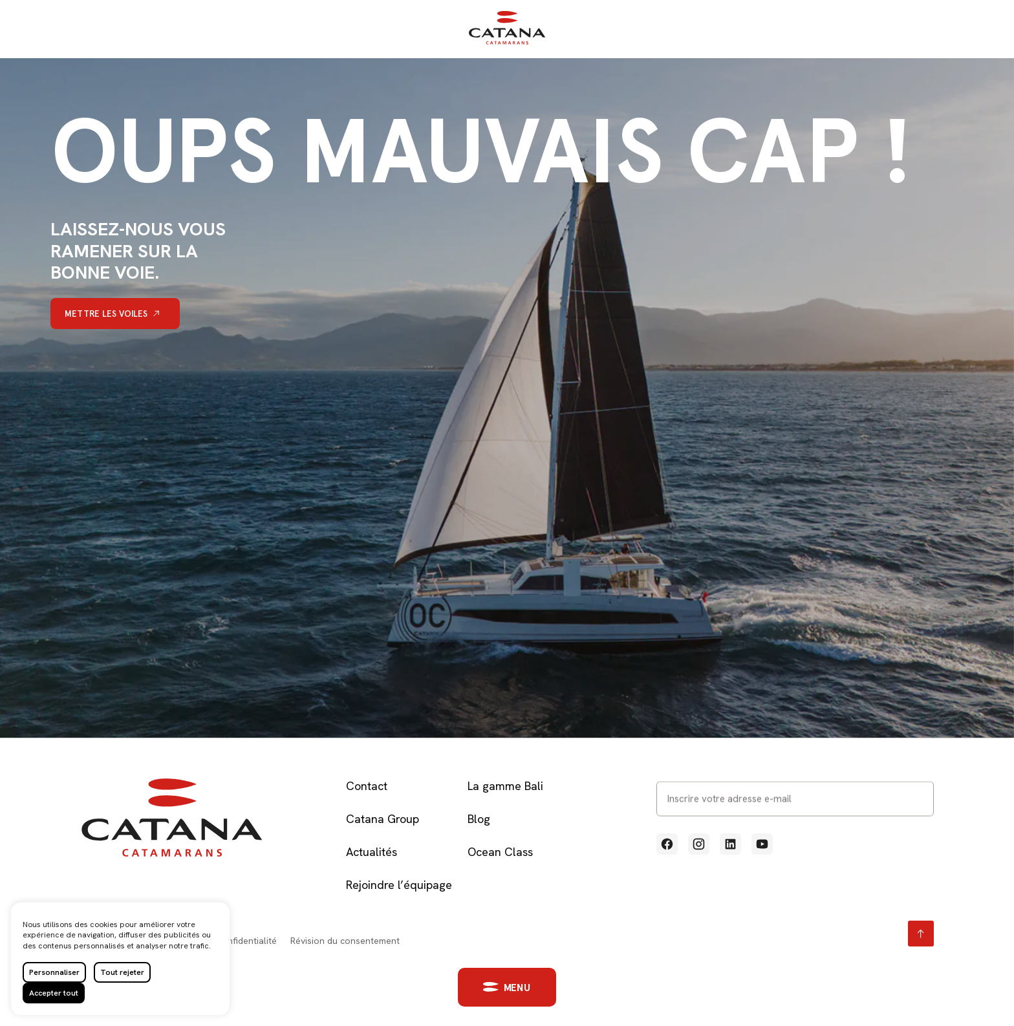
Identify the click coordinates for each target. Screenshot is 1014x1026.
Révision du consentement (345, 940)
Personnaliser (54, 972)
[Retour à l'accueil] (507, 41)
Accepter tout (53, 993)
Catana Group (382, 818)
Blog (479, 818)
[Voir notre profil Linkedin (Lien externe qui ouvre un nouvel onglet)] (730, 844)
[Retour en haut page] (921, 933)
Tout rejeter (122, 972)
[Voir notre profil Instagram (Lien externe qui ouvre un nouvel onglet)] (698, 844)
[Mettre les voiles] (115, 313)
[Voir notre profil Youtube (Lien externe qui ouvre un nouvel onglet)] (762, 844)
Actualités (371, 851)
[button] (496, 987)
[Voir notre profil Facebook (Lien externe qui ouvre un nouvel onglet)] (667, 844)
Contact (366, 785)
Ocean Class (500, 851)
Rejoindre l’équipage (399, 884)
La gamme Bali (505, 785)
